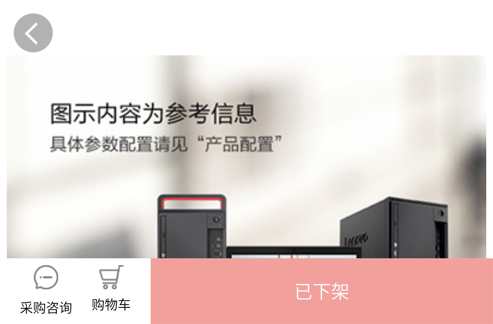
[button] (322, 291)
